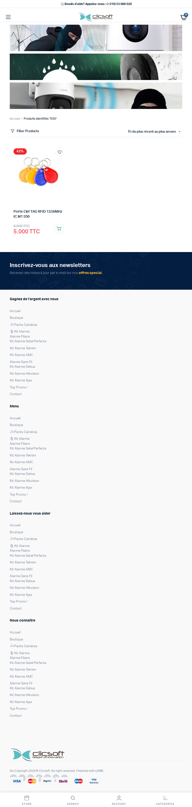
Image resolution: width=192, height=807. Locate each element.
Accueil (15, 118)
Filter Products (24, 131)
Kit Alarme (20, 331)
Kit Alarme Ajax (21, 380)
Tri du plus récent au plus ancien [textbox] (152, 131)
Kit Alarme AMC (21, 355)
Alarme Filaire (20, 336)
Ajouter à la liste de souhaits (60, 152)
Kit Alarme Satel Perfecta (28, 341)
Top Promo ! (19, 387)
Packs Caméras (23, 325)
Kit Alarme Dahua (22, 366)
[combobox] (154, 131)
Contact (16, 394)
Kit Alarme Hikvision (24, 373)
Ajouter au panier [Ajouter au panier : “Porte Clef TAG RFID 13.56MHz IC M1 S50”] (59, 229)
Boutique (16, 318)
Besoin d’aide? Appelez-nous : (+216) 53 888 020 (96, 4)
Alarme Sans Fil (21, 362)
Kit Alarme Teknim (23, 348)
